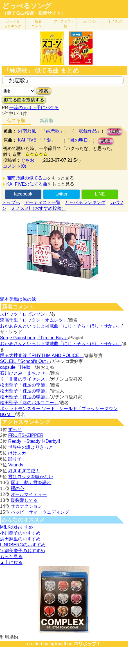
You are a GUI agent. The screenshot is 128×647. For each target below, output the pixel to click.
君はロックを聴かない (30, 476)
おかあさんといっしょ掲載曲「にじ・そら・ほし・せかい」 (61, 325)
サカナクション (26, 506)
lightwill (57, 643)
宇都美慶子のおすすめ (22, 550)
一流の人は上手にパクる (34, 107)
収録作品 (88, 131)
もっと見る (11, 556)
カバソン (89, 21)
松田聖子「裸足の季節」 (25, 385)
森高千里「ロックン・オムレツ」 (34, 320)
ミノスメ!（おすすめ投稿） (38, 208)
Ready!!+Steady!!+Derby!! (34, 441)
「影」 (48, 140)
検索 (43, 90)
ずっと (15, 429)
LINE (100, 194)
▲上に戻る (11, 562)
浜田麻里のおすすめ (20, 538)
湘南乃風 (27, 131)
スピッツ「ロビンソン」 (25, 314)
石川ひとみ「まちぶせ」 (25, 373)
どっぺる (12, 23)
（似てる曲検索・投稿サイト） (33, 13)
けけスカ (17, 453)
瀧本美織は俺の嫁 (18, 299)
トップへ (11, 202)
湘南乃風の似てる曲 (26, 178)
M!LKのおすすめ (16, 527)
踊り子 (15, 459)
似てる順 (16, 120)
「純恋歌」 (53, 131)
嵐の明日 (79, 140)
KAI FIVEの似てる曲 (27, 184)
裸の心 (17, 488)
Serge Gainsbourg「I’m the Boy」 (34, 337)
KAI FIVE (27, 140)
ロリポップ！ (87, 643)
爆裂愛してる (24, 500)
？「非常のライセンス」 (25, 379)
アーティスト (64, 23)
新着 (38, 23)
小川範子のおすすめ (20, 533)
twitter (61, 194)
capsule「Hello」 (17, 367)
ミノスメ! (115, 21)
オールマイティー (29, 494)
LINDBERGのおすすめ (23, 544)
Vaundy (15, 464)
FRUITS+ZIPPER (25, 435)
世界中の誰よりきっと (30, 447)
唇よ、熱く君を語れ (31, 482)
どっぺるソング (26, 6)
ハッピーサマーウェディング (40, 512)
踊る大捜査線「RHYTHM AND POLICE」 (42, 355)
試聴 (114, 131)
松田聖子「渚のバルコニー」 (29, 402)
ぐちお (27, 160)
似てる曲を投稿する (24, 99)
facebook (23, 194)
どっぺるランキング (85, 202)
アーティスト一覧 (42, 202)
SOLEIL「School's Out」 (25, 361)
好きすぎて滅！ (24, 470)
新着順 (46, 120)
